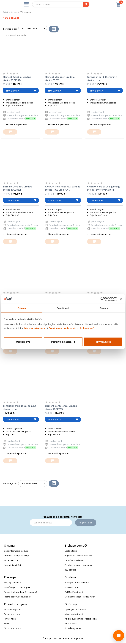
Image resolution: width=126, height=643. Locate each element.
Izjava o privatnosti (74, 614)
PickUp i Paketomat (74, 592)
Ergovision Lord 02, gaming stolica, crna (102, 78)
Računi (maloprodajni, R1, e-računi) (20, 592)
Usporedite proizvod (15, 124)
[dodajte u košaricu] (10, 132)
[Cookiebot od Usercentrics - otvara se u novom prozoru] (103, 299)
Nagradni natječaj (12, 565)
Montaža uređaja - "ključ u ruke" (80, 596)
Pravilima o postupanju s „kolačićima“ (71, 328)
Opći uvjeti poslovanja (75, 609)
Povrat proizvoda (12, 614)
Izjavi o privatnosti (35, 328)
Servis (7, 623)
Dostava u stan (72, 587)
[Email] (51, 522)
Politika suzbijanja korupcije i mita (81, 618)
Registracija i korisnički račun (78, 555)
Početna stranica (10, 12)
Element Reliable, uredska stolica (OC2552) (17, 78)
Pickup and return (12, 628)
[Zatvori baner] (121, 299)
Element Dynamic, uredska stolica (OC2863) (18, 188)
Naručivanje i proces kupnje (17, 587)
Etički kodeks (71, 623)
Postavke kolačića (63, 341)
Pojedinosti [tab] (63, 308)
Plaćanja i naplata (12, 582)
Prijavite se (85, 522)
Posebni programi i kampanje (79, 565)
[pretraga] (86, 4)
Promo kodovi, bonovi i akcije (18, 596)
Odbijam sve (23, 341)
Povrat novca (10, 618)
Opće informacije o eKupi (16, 550)
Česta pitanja (71, 550)
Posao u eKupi (11, 560)
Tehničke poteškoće (74, 560)
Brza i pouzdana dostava (77, 582)
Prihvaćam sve (103, 341)
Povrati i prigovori (12, 609)
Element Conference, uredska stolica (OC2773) (61, 407)
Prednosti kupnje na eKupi (16, 555)
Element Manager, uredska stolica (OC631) (60, 78)
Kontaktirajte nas (73, 628)
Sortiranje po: (10, 28)
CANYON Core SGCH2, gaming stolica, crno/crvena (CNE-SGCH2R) (103, 188)
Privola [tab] (22, 308)
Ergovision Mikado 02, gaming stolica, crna (19, 407)
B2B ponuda (70, 569)
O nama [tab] (104, 308)
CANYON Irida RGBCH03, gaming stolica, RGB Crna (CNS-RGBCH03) (62, 188)
